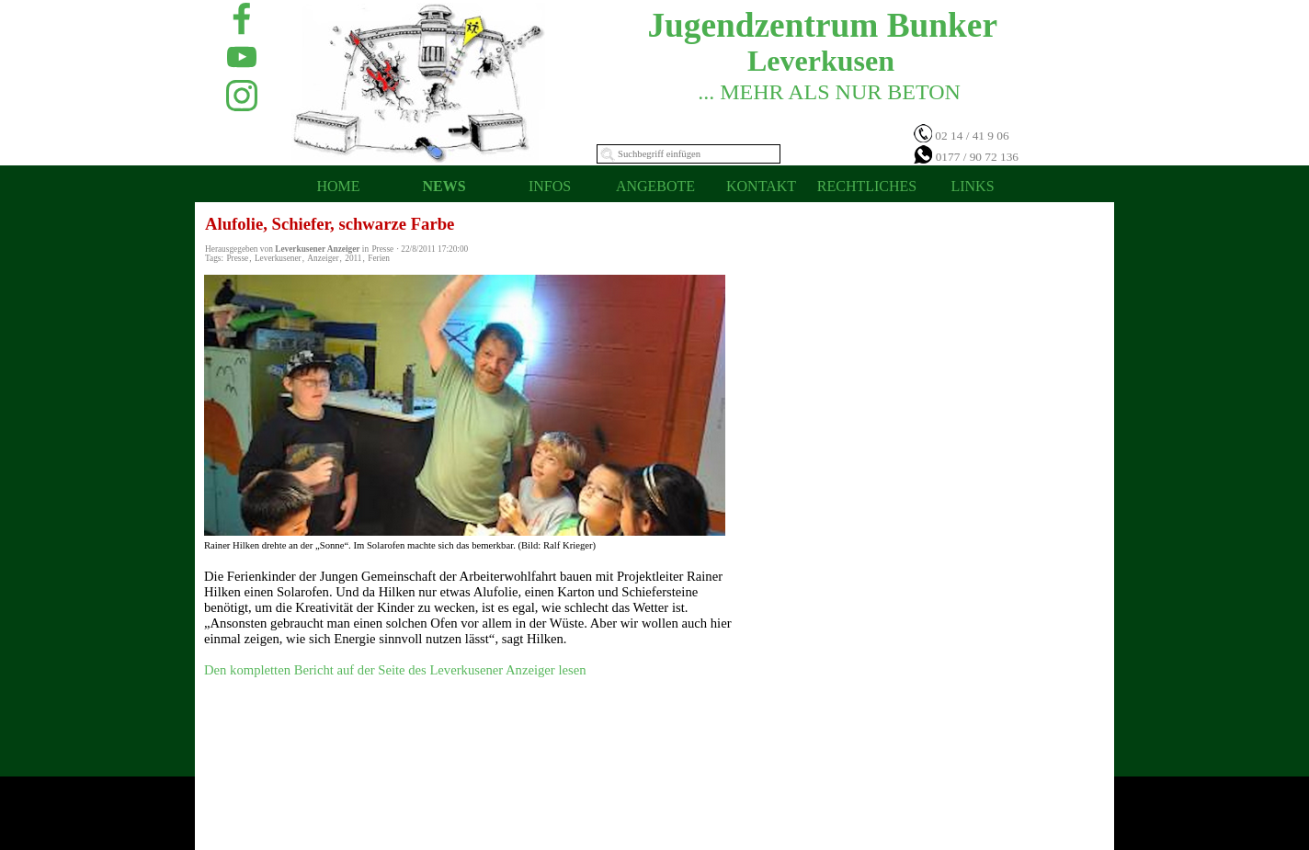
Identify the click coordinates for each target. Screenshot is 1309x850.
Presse (237, 258)
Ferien (379, 258)
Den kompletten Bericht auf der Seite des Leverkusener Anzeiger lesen (395, 670)
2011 (353, 258)
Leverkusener (278, 258)
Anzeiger (322, 258)
